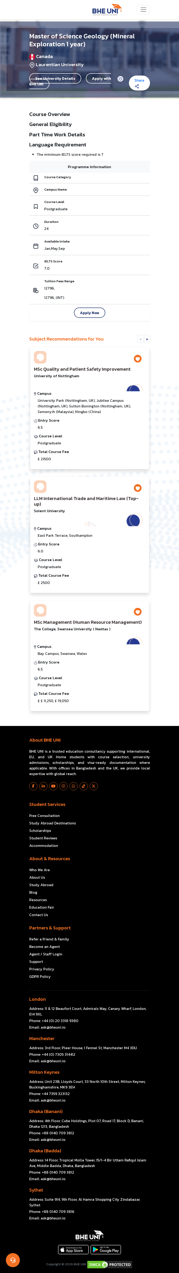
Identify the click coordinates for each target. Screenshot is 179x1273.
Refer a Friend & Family (49, 939)
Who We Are (39, 870)
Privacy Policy (41, 969)
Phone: (53, 1020)
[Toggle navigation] (143, 9)
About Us (37, 877)
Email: (47, 1027)
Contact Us (38, 915)
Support (36, 961)
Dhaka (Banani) (45, 1111)
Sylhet (36, 1189)
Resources (38, 900)
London (37, 999)
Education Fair (41, 907)
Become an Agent (44, 946)
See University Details (55, 78)
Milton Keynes (44, 1072)
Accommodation (43, 845)
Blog (33, 892)
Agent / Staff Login (45, 954)
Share (139, 83)
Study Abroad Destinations (52, 823)
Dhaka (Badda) (45, 1150)
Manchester (42, 1038)
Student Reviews (43, 838)
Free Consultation (44, 815)
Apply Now (89, 313)
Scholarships (40, 830)
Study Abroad (41, 885)
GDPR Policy (40, 976)
